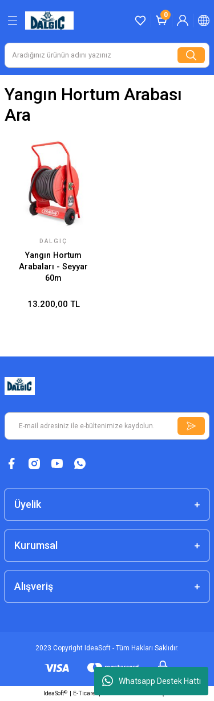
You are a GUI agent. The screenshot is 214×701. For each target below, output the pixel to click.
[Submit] (191, 426)
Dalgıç (53, 241)
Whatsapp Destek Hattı (151, 681)
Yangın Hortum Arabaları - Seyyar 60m (53, 267)
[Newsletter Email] (107, 426)
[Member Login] (182, 20)
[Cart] (161, 20)
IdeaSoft (55, 693)
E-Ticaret (85, 693)
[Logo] (49, 20)
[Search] (107, 55)
